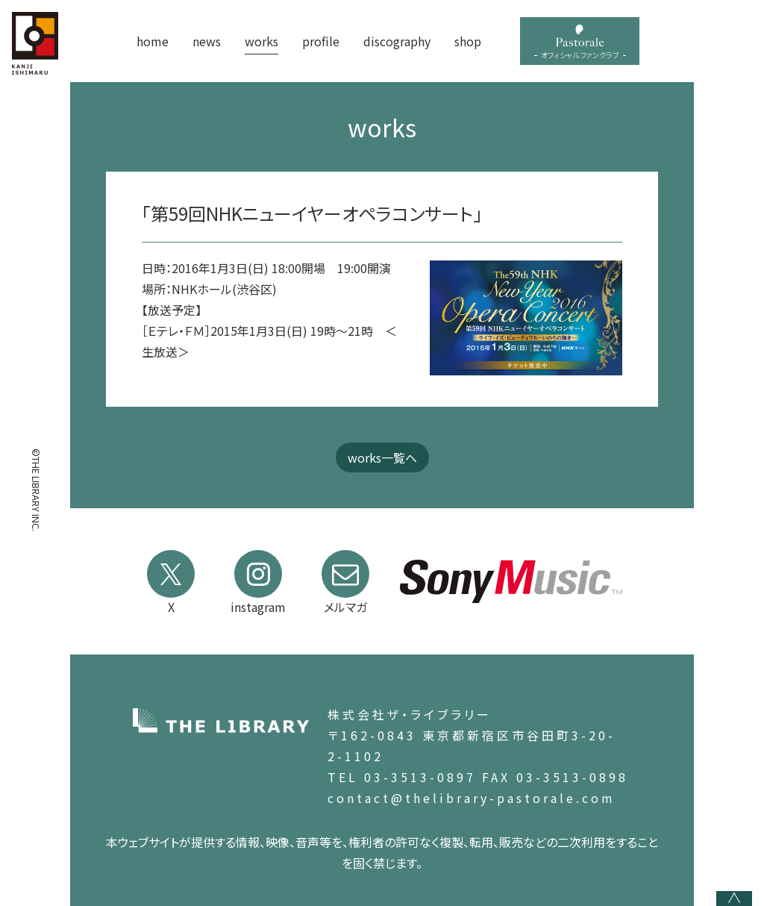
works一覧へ (382, 457)
